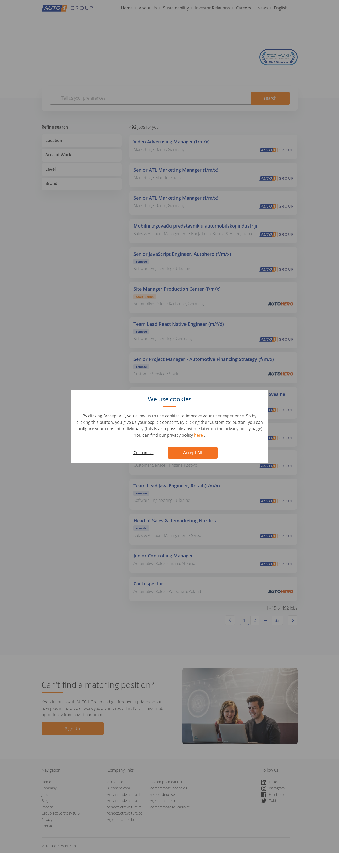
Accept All (192, 452)
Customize (143, 452)
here (199, 435)
